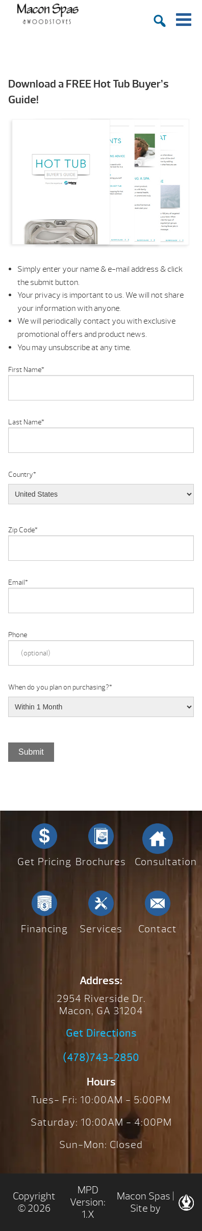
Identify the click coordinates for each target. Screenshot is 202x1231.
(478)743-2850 (101, 1058)
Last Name (26, 422)
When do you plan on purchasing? (60, 687)
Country (22, 474)
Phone (17, 635)
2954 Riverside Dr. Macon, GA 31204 (101, 1004)
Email (18, 582)
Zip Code (23, 530)
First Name (26, 369)
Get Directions (101, 1033)
